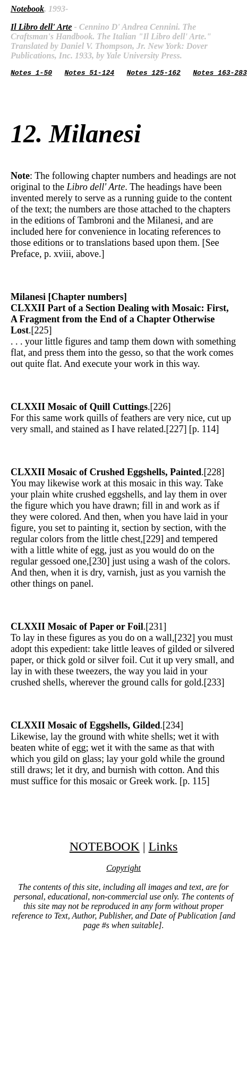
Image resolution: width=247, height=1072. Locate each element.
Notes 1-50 (31, 74)
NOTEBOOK (105, 848)
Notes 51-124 (89, 74)
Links (163, 848)
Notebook (27, 8)
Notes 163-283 (219, 74)
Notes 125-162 (153, 74)
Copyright (123, 869)
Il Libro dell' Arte (41, 26)
